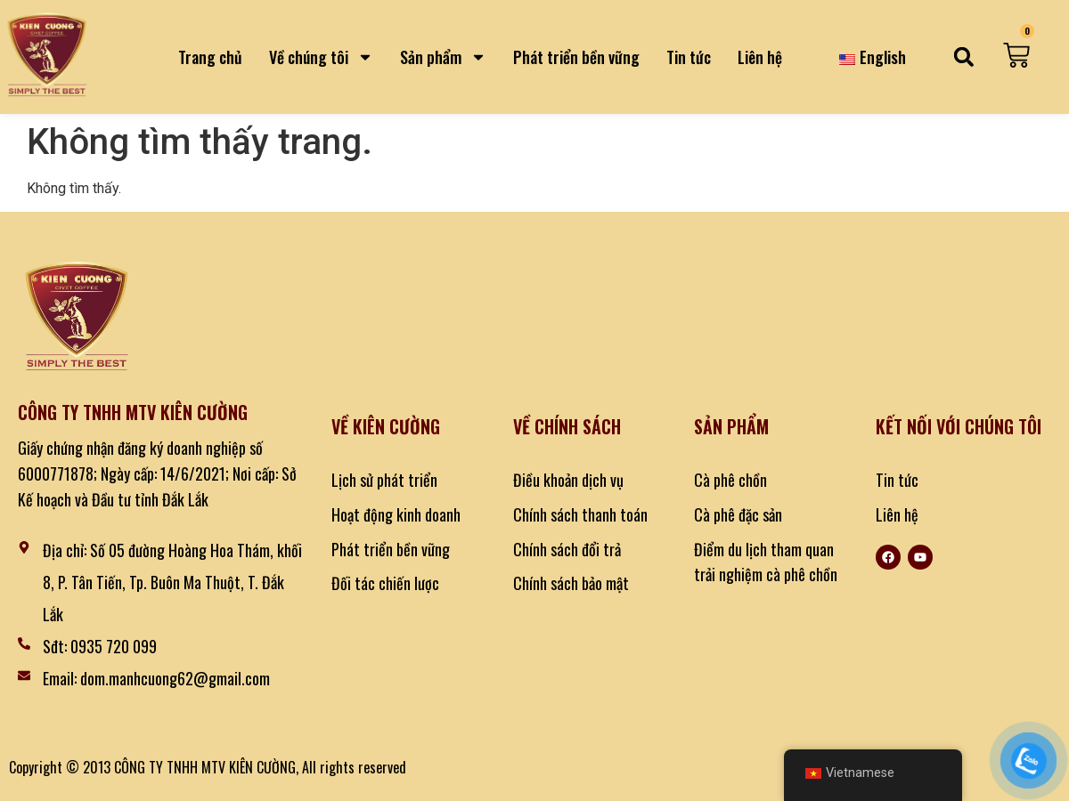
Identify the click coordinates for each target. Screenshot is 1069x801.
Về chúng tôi (321, 57)
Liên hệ (760, 57)
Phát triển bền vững (576, 57)
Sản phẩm (443, 57)
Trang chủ (210, 57)
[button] (964, 57)
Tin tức (688, 57)
